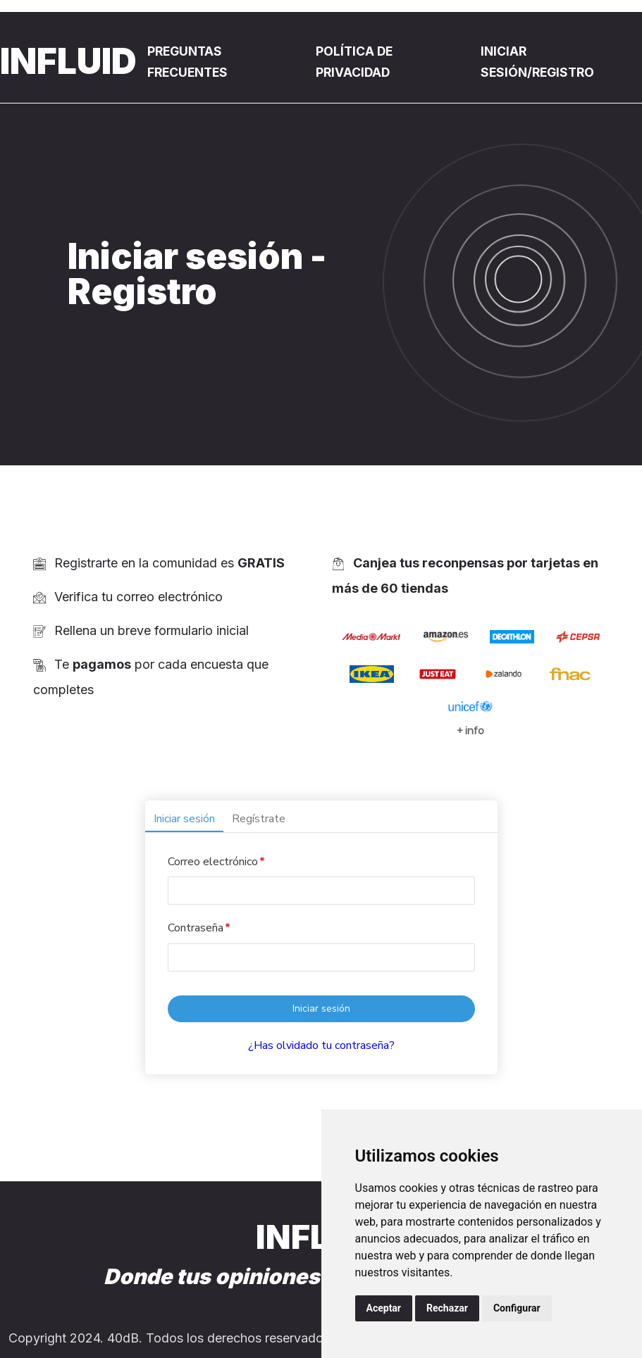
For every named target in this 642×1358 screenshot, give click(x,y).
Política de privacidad (358, 61)
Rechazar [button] (447, 1308)
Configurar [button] (517, 1308)
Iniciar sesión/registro (540, 61)
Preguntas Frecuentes (191, 61)
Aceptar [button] (384, 1308)
